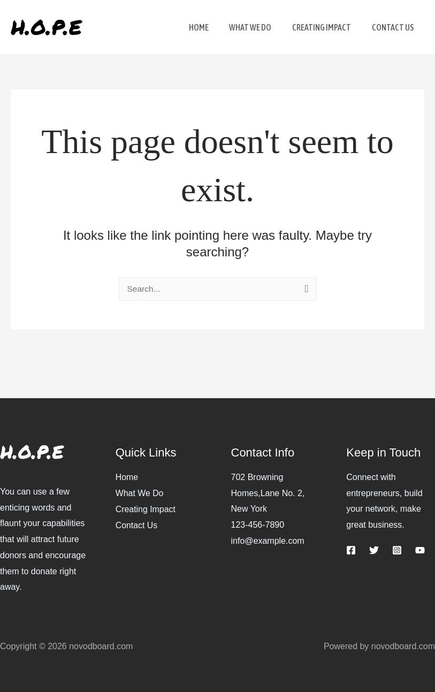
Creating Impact (146, 508)
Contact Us (137, 524)
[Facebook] (351, 550)
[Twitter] (374, 550)
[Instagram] (397, 550)
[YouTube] (420, 550)
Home (127, 477)
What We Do (140, 493)
